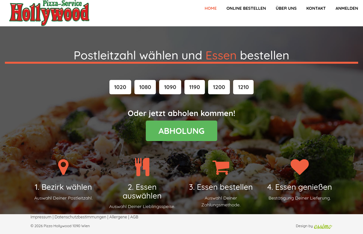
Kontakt (316, 8)
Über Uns (286, 8)
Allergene (118, 216)
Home (211, 8)
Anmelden (346, 8)
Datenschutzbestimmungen (80, 216)
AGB (134, 216)
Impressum (41, 216)
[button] (120, 87)
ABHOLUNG (181, 130)
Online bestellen (246, 8)
